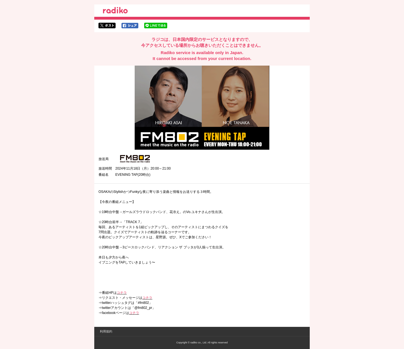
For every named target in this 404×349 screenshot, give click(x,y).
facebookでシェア (129, 25)
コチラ (122, 293)
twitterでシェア (107, 25)
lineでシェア (155, 25)
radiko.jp (115, 11)
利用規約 (106, 331)
